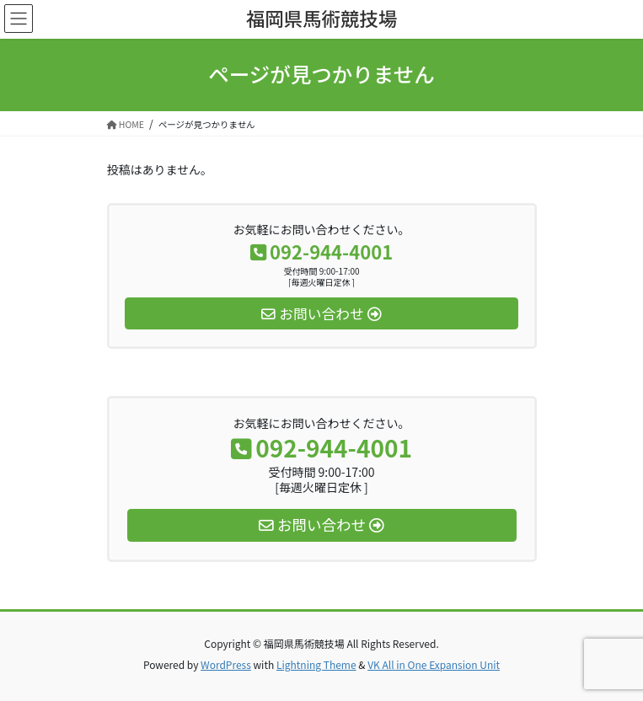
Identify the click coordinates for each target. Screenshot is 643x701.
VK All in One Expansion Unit (433, 664)
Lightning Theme (316, 664)
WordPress (226, 664)
